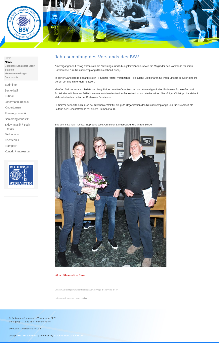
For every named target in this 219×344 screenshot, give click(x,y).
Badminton (11, 84)
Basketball (11, 90)
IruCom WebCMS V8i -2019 (70, 335)
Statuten (9, 69)
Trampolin (11, 145)
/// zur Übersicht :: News (70, 275)
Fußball (9, 96)
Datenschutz (11, 77)
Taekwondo (12, 134)
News (8, 62)
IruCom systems (27, 335)
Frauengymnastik (15, 113)
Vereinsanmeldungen (16, 73)
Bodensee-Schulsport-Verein (20, 66)
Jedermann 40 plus (17, 101)
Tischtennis (12, 140)
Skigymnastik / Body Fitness (17, 126)
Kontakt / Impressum (17, 151)
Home (8, 58)
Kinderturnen (13, 107)
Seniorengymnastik (17, 119)
